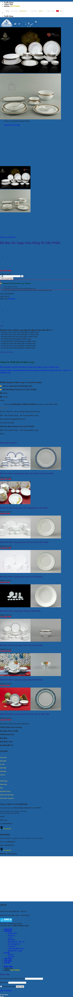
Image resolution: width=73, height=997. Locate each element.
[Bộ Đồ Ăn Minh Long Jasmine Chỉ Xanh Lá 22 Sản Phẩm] (30, 538)
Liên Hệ (7, 963)
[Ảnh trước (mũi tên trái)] (1, 996)
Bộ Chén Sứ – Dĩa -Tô (16, 942)
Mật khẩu (4, 982)
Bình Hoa (11, 940)
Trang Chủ (8, 929)
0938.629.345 (11, 842)
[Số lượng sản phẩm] (12, 276)
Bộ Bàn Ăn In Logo (15, 951)
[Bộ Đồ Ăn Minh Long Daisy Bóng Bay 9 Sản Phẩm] (30, 675)
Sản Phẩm (8, 931)
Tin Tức (7, 953)
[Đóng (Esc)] (7, 994)
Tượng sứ (11, 946)
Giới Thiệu (8, 959)
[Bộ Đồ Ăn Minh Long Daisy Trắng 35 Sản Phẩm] (30, 607)
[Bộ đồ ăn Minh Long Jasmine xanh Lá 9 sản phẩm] (30, 572)
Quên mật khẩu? (6, 990)
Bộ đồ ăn (12, 237)
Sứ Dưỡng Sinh (14, 944)
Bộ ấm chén (12, 933)
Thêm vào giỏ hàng (7, 278)
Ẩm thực (11, 957)
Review (10, 955)
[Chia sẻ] (5, 994)
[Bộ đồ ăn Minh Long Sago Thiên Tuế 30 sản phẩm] (30, 641)
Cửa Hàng (8, 961)
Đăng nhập (20, 986)
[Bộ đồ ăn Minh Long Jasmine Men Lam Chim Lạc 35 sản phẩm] (30, 469)
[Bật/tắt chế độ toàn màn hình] (3, 994)
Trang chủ (3, 237)
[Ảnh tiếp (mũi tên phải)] (3, 996)
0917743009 (15, 6)
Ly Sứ (10, 938)
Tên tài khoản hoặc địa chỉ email (12, 978)
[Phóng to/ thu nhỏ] (1, 994)
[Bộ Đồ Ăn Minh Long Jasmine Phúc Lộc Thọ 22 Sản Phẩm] (30, 710)
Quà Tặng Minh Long (15, 948)
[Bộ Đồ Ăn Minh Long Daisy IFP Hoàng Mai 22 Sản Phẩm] (15, 503)
